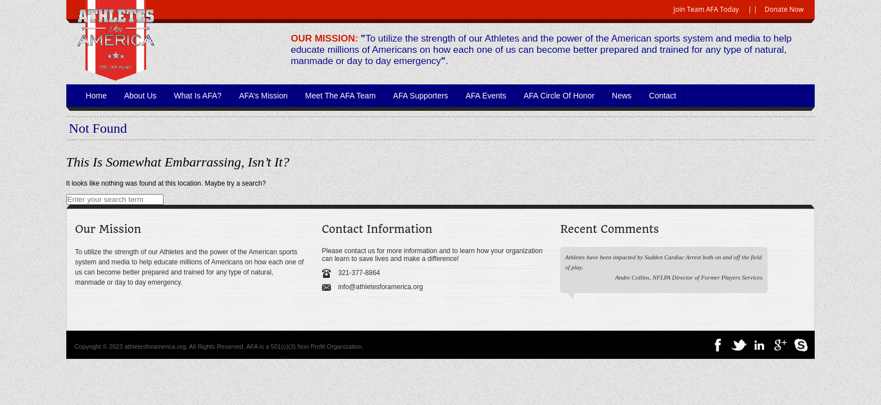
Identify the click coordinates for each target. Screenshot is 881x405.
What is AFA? (198, 95)
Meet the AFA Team (340, 95)
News (622, 95)
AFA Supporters (420, 95)
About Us (140, 95)
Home (96, 95)
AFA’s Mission (263, 95)
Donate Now (784, 9)
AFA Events (486, 95)
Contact (662, 95)
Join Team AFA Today (706, 9)
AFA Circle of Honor (559, 95)
